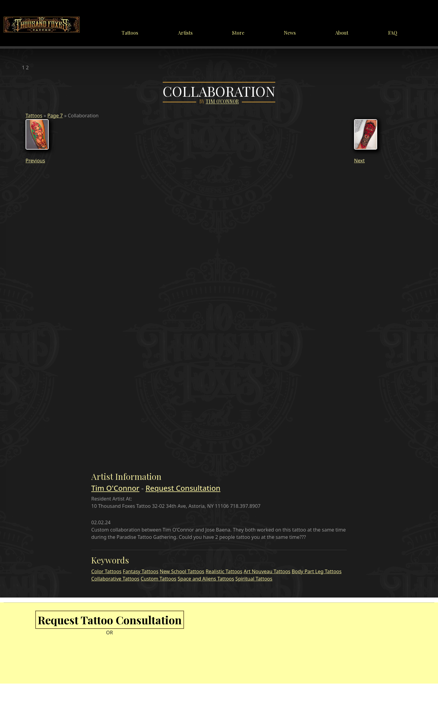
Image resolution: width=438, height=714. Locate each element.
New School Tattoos (182, 571)
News (290, 32)
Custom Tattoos (158, 578)
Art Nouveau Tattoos (267, 571)
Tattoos (130, 32)
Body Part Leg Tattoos (317, 571)
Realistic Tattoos (224, 571)
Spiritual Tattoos (254, 578)
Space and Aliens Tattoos (206, 578)
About (341, 32)
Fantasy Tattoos (140, 571)
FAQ (392, 32)
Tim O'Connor (222, 102)
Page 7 (55, 115)
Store (238, 32)
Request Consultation (182, 488)
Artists (185, 32)
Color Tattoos (106, 571)
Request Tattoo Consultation (110, 619)
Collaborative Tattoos (115, 578)
